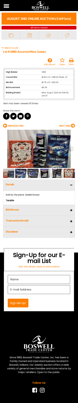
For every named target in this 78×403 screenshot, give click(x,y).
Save (62, 62)
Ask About (49, 62)
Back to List (10, 48)
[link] (35, 390)
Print (71, 62)
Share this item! (11, 110)
